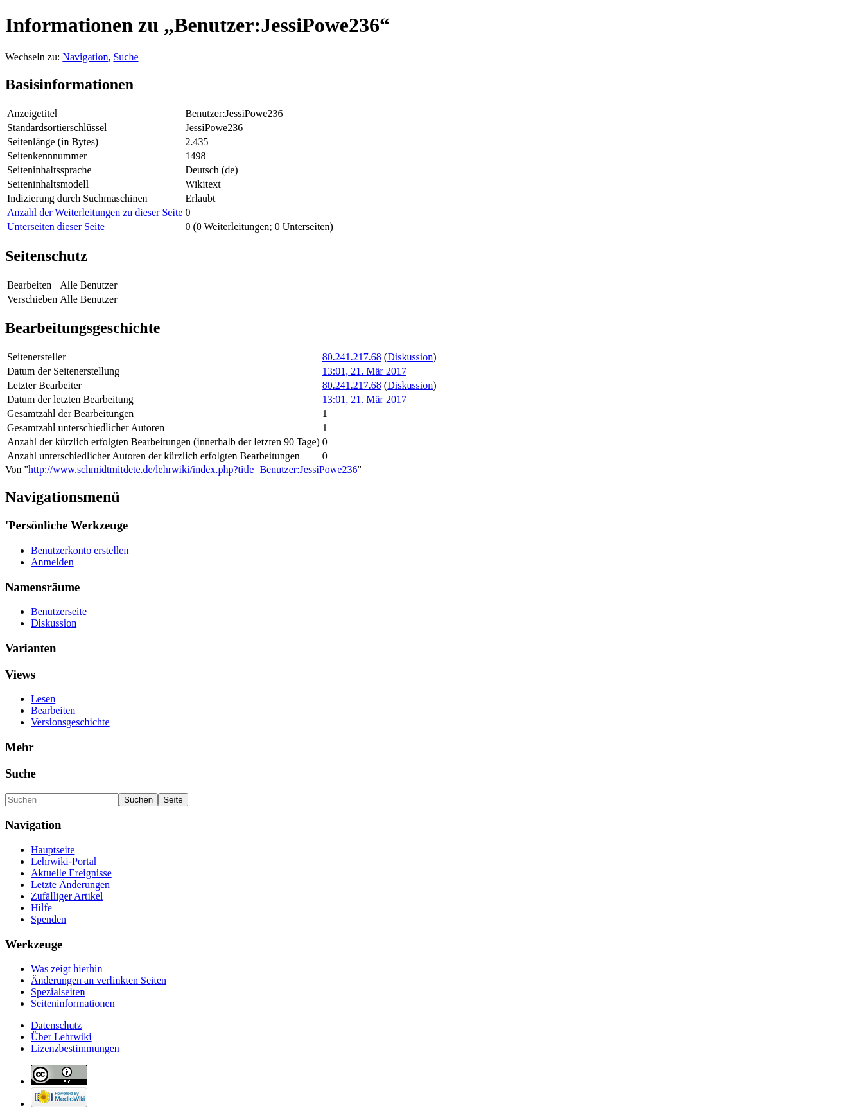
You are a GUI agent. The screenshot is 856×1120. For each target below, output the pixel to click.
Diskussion (410, 356)
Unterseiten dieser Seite (56, 226)
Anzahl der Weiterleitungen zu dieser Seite (94, 212)
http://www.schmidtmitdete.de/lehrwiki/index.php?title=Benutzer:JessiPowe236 (192, 469)
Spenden (48, 919)
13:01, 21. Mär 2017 (364, 371)
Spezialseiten (58, 991)
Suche (125, 56)
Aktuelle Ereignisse (71, 872)
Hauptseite (52, 849)
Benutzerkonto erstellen (79, 550)
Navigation (85, 56)
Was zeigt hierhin (67, 968)
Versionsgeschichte (70, 721)
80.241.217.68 (351, 356)
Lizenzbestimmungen (75, 1048)
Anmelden (52, 561)
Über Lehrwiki (61, 1036)
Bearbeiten (53, 710)
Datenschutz (56, 1025)
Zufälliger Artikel (67, 896)
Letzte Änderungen (70, 884)
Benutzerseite (59, 611)
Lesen (43, 698)
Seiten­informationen (73, 1003)
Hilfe (41, 907)
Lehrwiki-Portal (63, 861)
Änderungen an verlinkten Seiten (98, 980)
